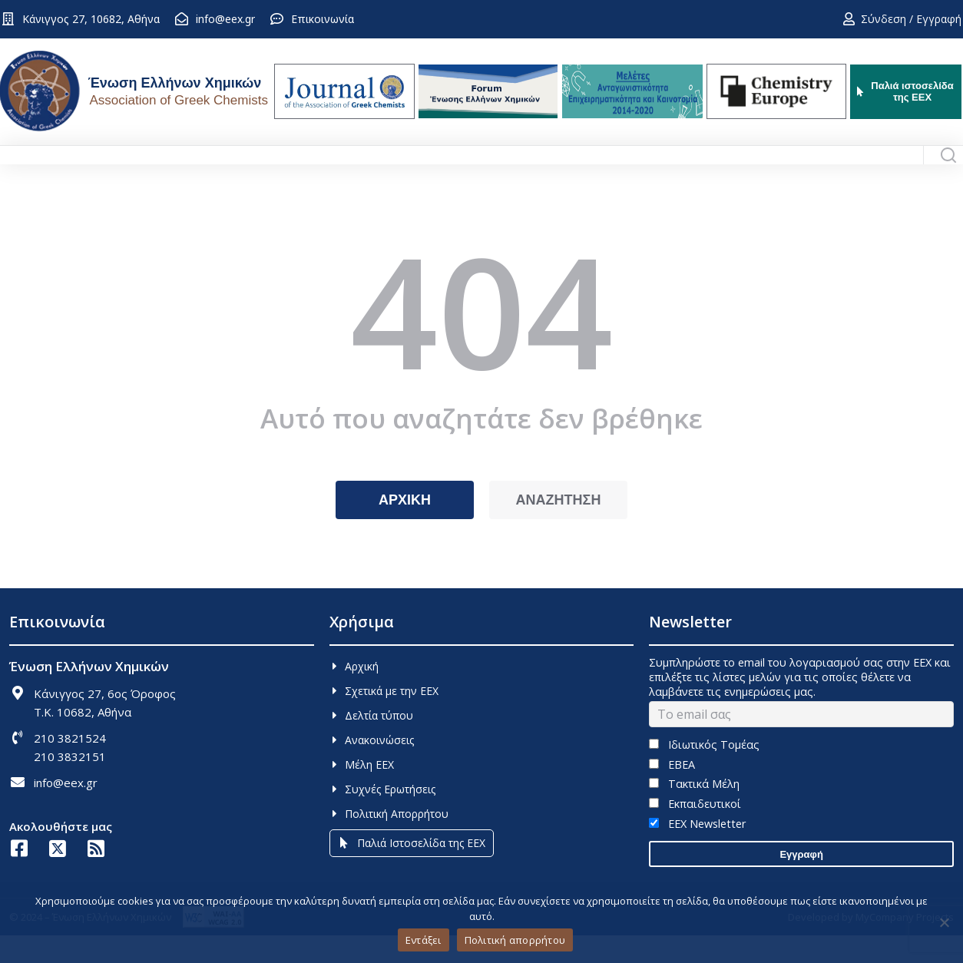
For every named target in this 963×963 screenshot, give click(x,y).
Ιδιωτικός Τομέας (704, 772)
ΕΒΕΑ (671, 792)
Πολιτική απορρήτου (515, 940)
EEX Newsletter (697, 851)
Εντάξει (423, 940)
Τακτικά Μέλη (694, 811)
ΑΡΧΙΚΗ (405, 527)
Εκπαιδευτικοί (694, 831)
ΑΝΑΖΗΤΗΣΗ (558, 527)
